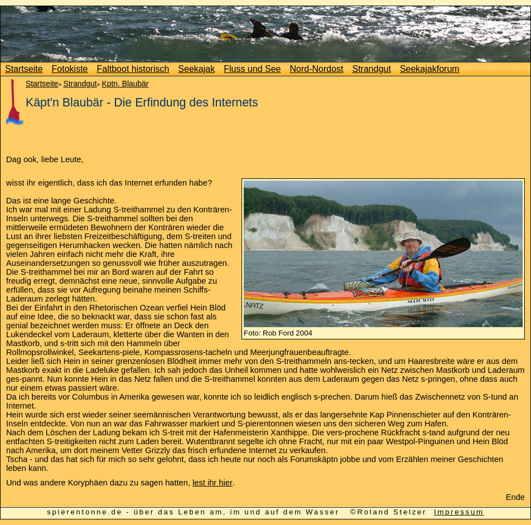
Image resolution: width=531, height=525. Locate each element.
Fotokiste (70, 69)
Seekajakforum (430, 69)
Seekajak (196, 69)
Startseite (24, 69)
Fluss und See (252, 69)
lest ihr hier (212, 482)
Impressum (459, 512)
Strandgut (372, 69)
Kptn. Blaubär (125, 83)
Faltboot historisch (133, 69)
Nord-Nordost (316, 69)
